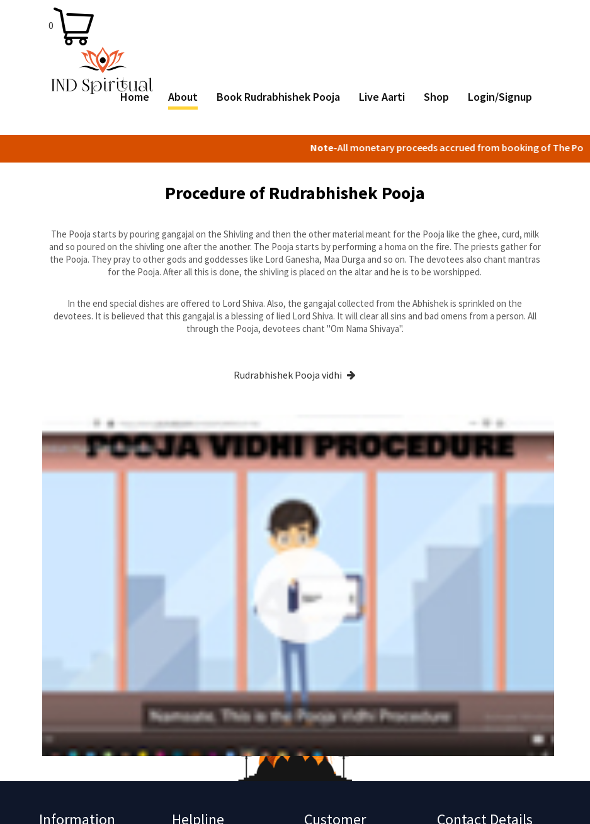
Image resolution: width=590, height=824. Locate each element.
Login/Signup (500, 97)
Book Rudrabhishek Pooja (278, 97)
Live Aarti (382, 97)
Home (134, 97)
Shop (436, 97)
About (183, 97)
